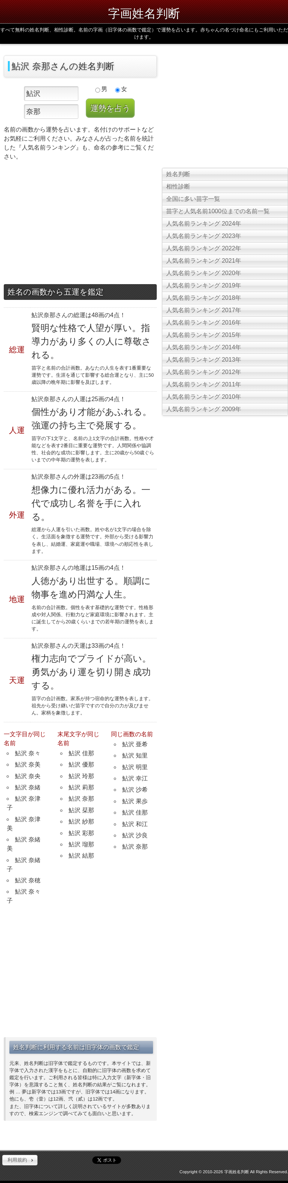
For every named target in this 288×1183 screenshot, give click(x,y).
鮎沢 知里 (135, 755)
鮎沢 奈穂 (27, 880)
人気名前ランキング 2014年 (203, 347)
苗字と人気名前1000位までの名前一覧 (218, 211)
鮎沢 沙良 (135, 835)
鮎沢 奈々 (27, 753)
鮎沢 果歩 (135, 801)
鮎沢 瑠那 (81, 844)
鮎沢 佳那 (81, 753)
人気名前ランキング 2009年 (203, 409)
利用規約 (17, 1160)
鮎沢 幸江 (135, 778)
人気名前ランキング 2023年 (203, 236)
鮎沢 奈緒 (27, 787)
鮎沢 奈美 (27, 764)
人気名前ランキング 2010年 (203, 397)
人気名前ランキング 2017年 (203, 310)
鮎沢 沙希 (135, 789)
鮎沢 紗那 (81, 821)
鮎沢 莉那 (81, 787)
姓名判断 (178, 174)
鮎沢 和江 (135, 824)
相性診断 (178, 186)
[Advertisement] (80, 224)
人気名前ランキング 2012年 (203, 372)
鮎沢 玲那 (81, 776)
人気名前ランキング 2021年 (203, 261)
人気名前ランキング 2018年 (203, 298)
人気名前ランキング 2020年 (203, 273)
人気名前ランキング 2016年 (203, 322)
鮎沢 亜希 (135, 744)
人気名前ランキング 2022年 (203, 248)
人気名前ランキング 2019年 (203, 285)
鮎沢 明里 (135, 767)
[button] (20, 1160)
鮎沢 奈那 (81, 798)
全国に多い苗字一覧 (193, 199)
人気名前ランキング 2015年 (203, 335)
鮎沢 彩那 (81, 833)
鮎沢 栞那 (81, 810)
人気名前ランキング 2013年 (203, 359)
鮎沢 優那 (81, 764)
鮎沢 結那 (81, 855)
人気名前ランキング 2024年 (203, 223)
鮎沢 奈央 (27, 776)
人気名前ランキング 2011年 (203, 384)
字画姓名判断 (144, 13)
